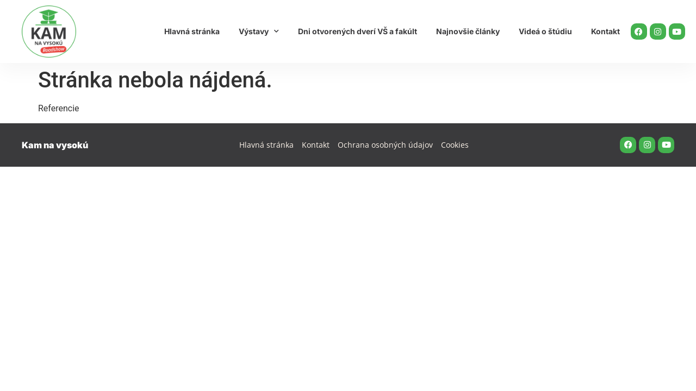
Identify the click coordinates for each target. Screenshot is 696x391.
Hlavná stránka (192, 31)
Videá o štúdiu (545, 31)
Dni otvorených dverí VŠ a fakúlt (357, 31)
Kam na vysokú (55, 145)
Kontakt (605, 31)
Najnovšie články (468, 31)
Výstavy (259, 31)
